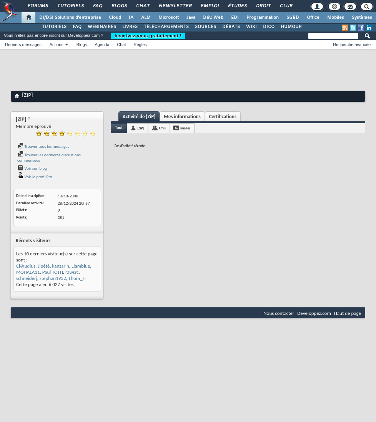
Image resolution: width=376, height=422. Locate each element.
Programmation (262, 17)
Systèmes (362, 17)
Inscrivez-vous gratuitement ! (148, 35)
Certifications (222, 116)
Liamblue (81, 266)
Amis (162, 128)
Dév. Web (213, 17)
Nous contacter (278, 313)
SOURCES (205, 27)
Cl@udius (25, 266)
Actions (56, 44)
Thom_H (77, 278)
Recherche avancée (352, 44)
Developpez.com (314, 313)
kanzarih (60, 266)
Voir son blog (32, 168)
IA (131, 17)
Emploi (209, 6)
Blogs (118, 6)
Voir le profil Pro (34, 176)
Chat (142, 6)
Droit (263, 6)
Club (286, 6)
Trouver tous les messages (43, 146)
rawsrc (72, 272)
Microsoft (168, 17)
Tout (119, 127)
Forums (37, 6)
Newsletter (175, 6)
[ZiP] (140, 128)
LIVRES (130, 27)
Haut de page (347, 313)
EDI (235, 17)
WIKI (251, 27)
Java (190, 17)
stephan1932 (53, 278)
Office (313, 17)
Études (237, 6)
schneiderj (26, 278)
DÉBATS (231, 27)
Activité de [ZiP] (139, 116)
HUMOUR (291, 27)
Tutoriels (70, 6)
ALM (146, 17)
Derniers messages (23, 44)
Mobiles (335, 17)
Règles (140, 44)
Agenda (102, 44)
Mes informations (182, 116)
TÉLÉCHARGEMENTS (166, 27)
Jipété (44, 266)
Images (185, 128)
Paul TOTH (52, 272)
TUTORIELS (54, 27)
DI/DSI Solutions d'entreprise (70, 17)
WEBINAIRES (102, 27)
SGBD (292, 17)
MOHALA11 (28, 272)
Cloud (115, 17)
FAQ (97, 6)
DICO (269, 27)
